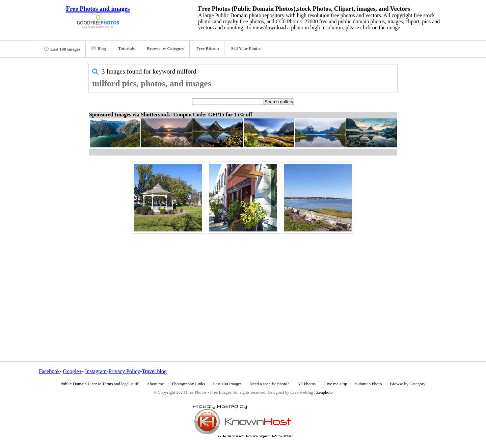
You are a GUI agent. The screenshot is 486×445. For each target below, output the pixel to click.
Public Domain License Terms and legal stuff (100, 384)
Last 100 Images (62, 49)
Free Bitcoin (207, 48)
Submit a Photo (368, 384)
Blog (98, 48)
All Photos (306, 384)
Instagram (96, 371)
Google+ (72, 371)
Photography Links (188, 384)
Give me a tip (335, 384)
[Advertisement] (243, 283)
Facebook (49, 371)
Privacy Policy (124, 371)
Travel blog (154, 371)
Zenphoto (324, 392)
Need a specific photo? (269, 384)
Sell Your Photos (246, 48)
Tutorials (126, 48)
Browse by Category (165, 48)
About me (155, 384)
